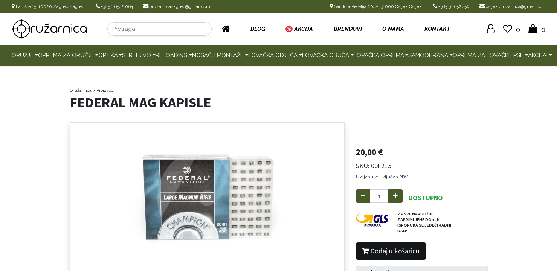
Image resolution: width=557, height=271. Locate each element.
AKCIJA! (538, 55)
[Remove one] (363, 196)
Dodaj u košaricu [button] (391, 251)
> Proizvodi (104, 90)
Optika (108, 55)
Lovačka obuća (325, 55)
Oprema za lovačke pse (488, 55)
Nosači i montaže (218, 55)
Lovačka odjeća (273, 55)
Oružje (23, 55)
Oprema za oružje (66, 55)
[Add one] (395, 196)
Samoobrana (428, 55)
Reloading (172, 55)
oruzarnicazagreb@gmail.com (176, 6)
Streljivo (136, 55)
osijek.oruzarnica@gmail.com (512, 6)
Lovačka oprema (379, 55)
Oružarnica (81, 90)
